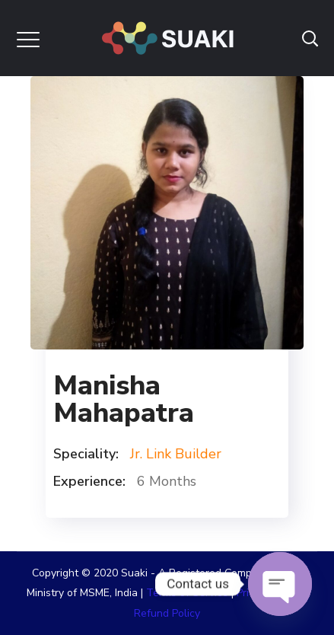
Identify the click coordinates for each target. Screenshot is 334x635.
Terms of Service (187, 593)
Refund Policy (167, 613)
